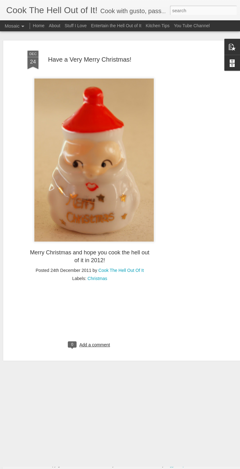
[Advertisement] (186, 134)
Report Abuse (188, 465)
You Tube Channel (192, 25)
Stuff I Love (76, 25)
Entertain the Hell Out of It (116, 25)
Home (38, 25)
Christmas (97, 265)
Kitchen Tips (157, 25)
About (54, 25)
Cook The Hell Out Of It (121, 257)
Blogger (170, 465)
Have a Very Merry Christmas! (90, 46)
